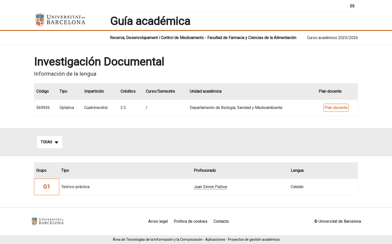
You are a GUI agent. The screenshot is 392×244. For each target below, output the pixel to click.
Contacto (221, 221)
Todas (49, 142)
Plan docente (336, 107)
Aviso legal (158, 221)
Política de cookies (191, 221)
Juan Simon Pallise (210, 186)
